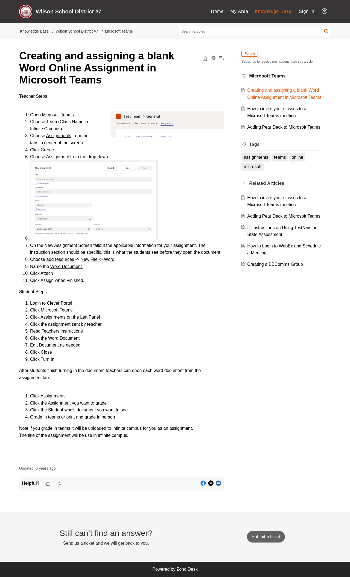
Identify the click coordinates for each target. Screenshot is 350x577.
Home (217, 11)
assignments (256, 157)
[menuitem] (217, 11)
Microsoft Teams (119, 31)
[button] (325, 11)
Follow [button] (250, 54)
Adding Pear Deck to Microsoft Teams (283, 127)
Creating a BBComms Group (275, 264)
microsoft (253, 166)
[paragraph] (121, 276)
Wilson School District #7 (77, 31)
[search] (255, 31)
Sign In (306, 11)
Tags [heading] (254, 144)
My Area (239, 11)
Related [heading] (266, 183)
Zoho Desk (186, 569)
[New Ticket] (266, 536)
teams (280, 157)
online (298, 157)
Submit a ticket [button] (266, 536)
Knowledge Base (273, 11)
